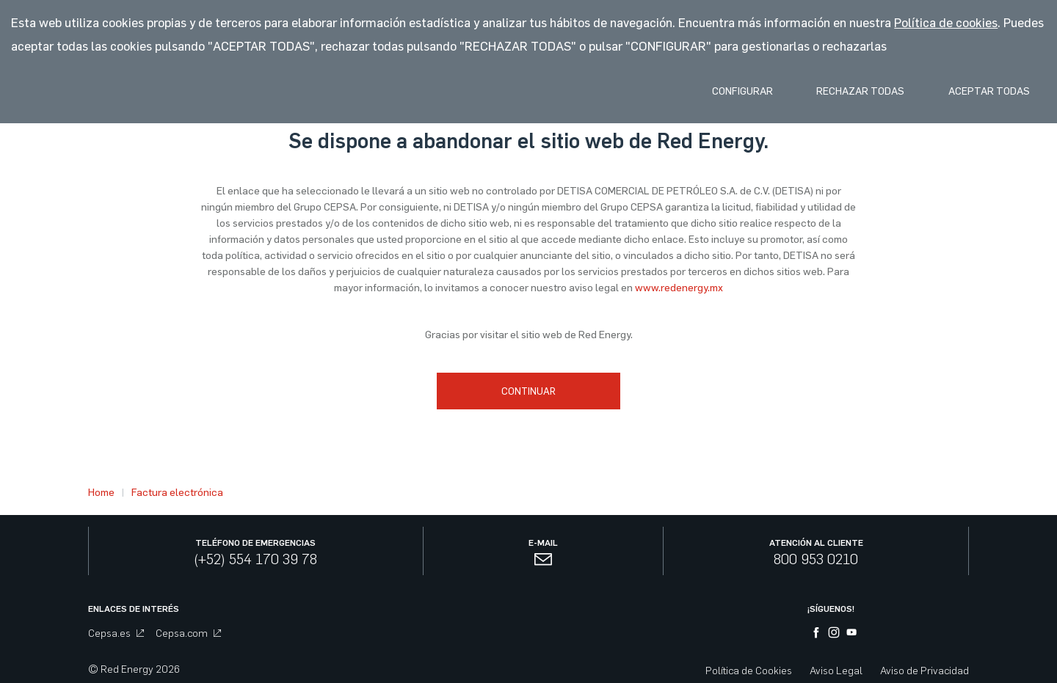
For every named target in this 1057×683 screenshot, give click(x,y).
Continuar (528, 390)
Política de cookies (946, 22)
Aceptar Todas (984, 93)
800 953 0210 (816, 554)
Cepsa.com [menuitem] (188, 628)
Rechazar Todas (847, 93)
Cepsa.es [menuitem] (116, 628)
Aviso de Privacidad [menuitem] (924, 666)
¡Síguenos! (830, 604)
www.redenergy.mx (679, 288)
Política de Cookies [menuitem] (748, 666)
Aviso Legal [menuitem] (836, 666)
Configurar (720, 93)
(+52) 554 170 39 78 (255, 554)
